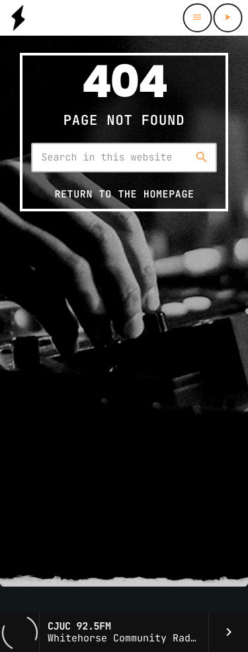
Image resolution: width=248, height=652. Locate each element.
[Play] (227, 17)
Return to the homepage (124, 194)
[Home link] (18, 18)
